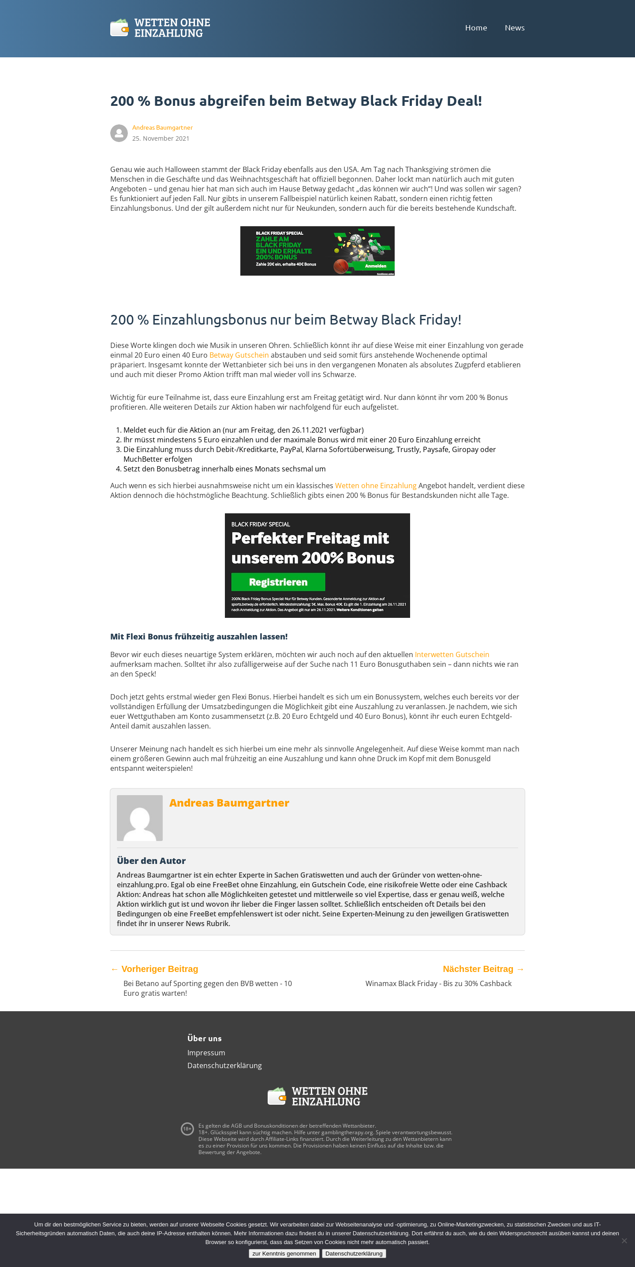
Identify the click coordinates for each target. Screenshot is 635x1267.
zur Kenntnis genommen (284, 1253)
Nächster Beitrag (484, 969)
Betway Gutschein (239, 355)
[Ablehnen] (624, 1240)
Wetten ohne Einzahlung (376, 485)
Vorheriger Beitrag (154, 969)
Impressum (206, 1053)
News (515, 27)
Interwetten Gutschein (452, 654)
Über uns (204, 1038)
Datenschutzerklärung (224, 1065)
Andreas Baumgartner (229, 802)
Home (476, 27)
